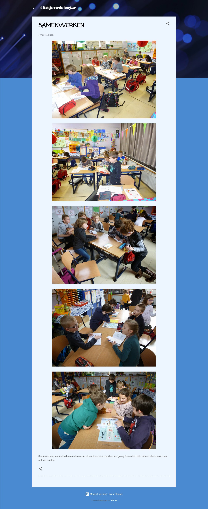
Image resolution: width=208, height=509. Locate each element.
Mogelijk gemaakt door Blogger (104, 494)
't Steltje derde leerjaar (58, 7)
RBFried (114, 500)
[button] (168, 23)
